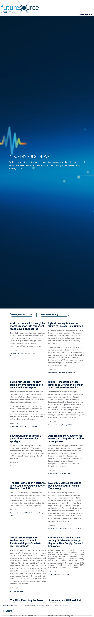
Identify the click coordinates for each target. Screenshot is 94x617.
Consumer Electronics (17, 513)
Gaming (64, 372)
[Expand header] (91, 6)
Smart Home (38, 513)
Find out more (8, 605)
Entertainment (52, 372)
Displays (12, 466)
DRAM (22, 353)
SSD (29, 353)
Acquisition (63, 528)
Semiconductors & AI (16, 356)
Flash (33, 353)
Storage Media (14, 353)
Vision (12, 515)
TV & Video (71, 372)
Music (59, 372)
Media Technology (53, 528)
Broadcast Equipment (74, 528)
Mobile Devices (29, 513)
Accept (8, 611)
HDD (26, 353)
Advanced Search (84, 14)
